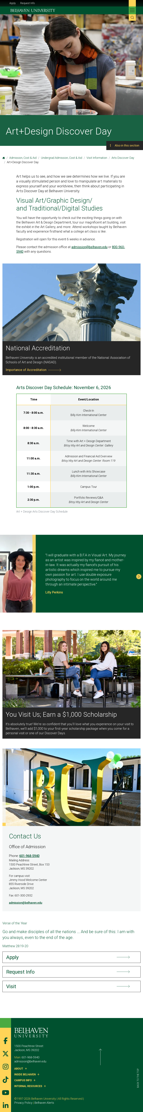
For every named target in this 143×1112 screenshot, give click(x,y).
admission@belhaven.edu (89, 247)
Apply (12, 3)
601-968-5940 (29, 856)
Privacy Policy (96, 1098)
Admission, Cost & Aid (23, 157)
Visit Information (97, 157)
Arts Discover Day (123, 157)
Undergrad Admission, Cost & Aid (61, 157)
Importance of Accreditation (26, 370)
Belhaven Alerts (116, 1098)
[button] (138, 576)
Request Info (27, 3)
